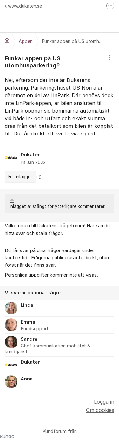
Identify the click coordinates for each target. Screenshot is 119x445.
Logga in (104, 402)
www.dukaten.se (23, 6)
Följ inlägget (20, 176)
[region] (59, 119)
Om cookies (100, 410)
